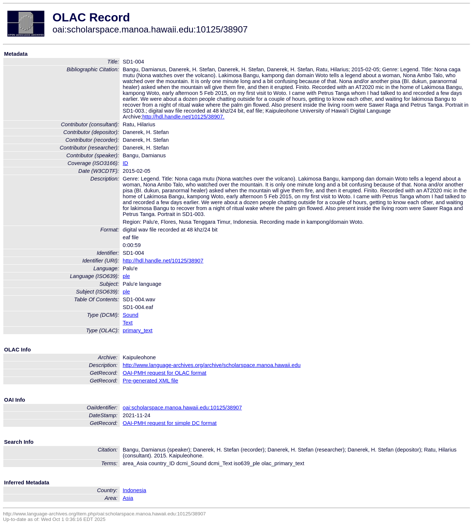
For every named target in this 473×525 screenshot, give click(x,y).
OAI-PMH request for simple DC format (170, 423)
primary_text (138, 330)
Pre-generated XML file (150, 381)
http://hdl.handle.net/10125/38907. (183, 117)
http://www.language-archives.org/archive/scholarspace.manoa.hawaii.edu (211, 365)
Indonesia (134, 490)
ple (126, 276)
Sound (130, 315)
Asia (128, 498)
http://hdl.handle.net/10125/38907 (163, 261)
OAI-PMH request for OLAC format (164, 373)
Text (128, 323)
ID (125, 163)
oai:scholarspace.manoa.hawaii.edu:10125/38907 (182, 408)
